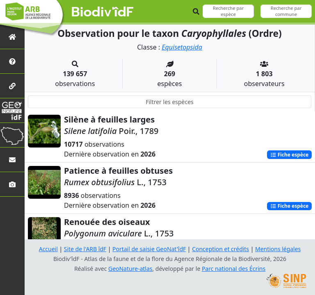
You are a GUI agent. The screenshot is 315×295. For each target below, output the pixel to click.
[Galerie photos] (12, 184)
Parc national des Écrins (234, 268)
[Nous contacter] (12, 160)
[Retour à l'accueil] (12, 37)
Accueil (48, 249)
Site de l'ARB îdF (85, 249)
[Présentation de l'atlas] (12, 61)
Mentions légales (278, 249)
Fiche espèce (289, 154)
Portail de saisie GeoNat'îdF (149, 249)
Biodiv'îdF (102, 12)
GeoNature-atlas (130, 268)
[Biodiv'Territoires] (12, 135)
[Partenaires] (12, 86)
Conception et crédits (220, 249)
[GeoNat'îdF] (12, 110)
